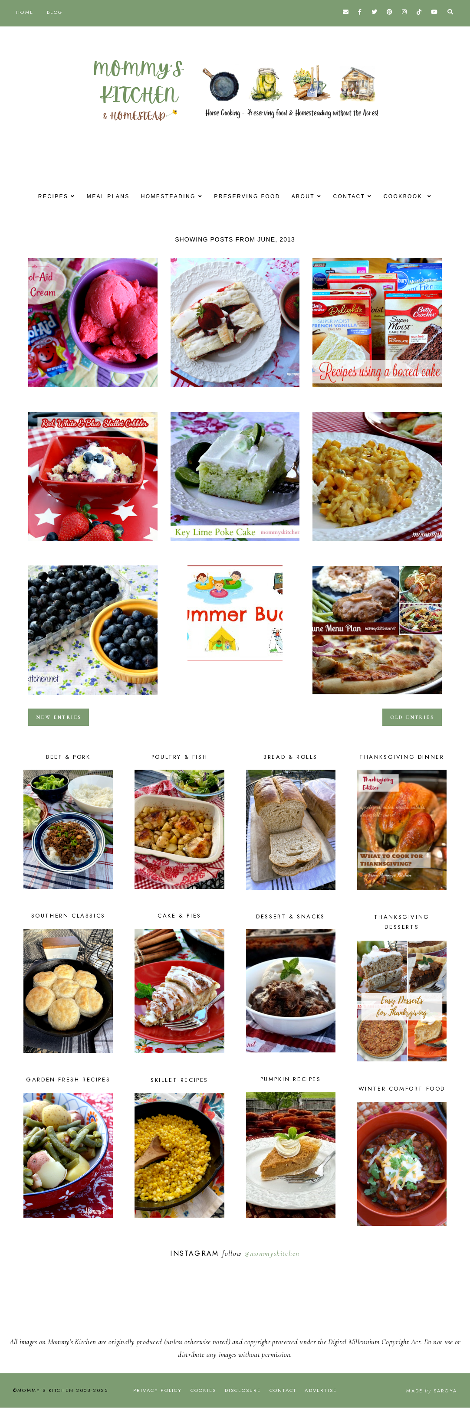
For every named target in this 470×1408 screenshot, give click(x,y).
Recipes (46, 196)
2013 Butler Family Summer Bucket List (235, 663)
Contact (354, 196)
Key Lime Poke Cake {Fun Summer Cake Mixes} (235, 543)
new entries (58, 717)
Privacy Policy (157, 1390)
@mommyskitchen (272, 1253)
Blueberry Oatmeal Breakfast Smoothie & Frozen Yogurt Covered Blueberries (93, 697)
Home (24, 12)
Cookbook (411, 196)
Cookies (203, 1390)
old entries (412, 717)
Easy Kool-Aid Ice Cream (93, 389)
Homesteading (165, 196)
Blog (54, 12)
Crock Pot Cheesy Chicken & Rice (377, 543)
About (305, 196)
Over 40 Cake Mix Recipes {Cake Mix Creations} (377, 389)
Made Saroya (431, 1390)
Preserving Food (247, 196)
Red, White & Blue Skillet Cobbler (93, 543)
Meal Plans (103, 196)
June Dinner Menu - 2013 (377, 697)
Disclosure (243, 1390)
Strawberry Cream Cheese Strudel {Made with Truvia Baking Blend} (235, 389)
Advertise (321, 1390)
